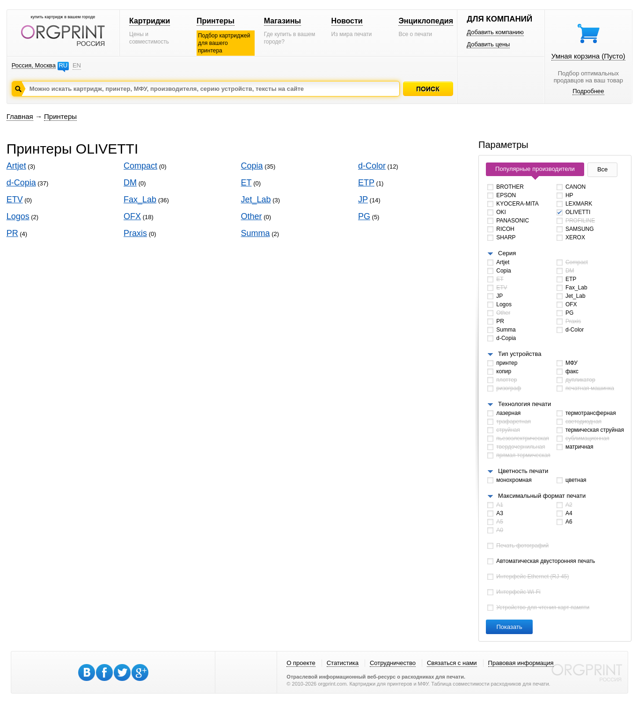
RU (63, 65)
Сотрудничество (393, 662)
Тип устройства (519, 353)
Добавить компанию (495, 32)
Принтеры (216, 21)
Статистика (343, 662)
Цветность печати (523, 470)
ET (246, 182)
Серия (507, 253)
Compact (140, 165)
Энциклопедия (425, 21)
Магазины (282, 21)
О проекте (300, 662)
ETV (15, 199)
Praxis (135, 233)
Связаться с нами (452, 662)
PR (12, 233)
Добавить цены (488, 44)
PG (364, 216)
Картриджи (149, 21)
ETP (366, 182)
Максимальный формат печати (542, 495)
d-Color (372, 165)
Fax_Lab (140, 199)
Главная (20, 116)
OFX (132, 216)
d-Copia (21, 182)
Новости (347, 21)
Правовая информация (521, 662)
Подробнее (588, 91)
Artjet (16, 165)
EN (77, 65)
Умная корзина (588, 56)
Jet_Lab (256, 199)
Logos (18, 216)
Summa (255, 233)
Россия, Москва (34, 65)
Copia (252, 165)
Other (251, 216)
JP (363, 199)
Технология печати (524, 403)
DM (130, 182)
